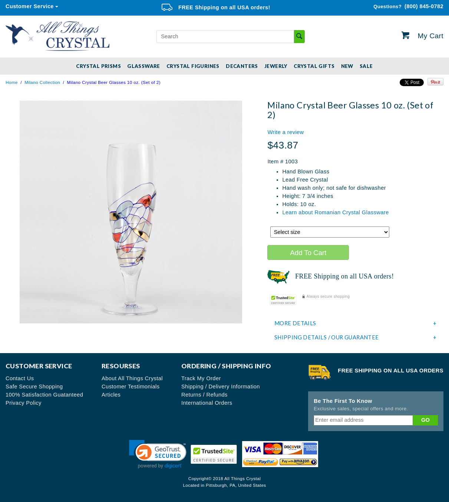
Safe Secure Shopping (34, 386)
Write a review (285, 132)
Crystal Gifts (314, 66)
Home (12, 82)
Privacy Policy (24, 403)
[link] (158, 454)
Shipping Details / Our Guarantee (355, 337)
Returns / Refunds (204, 395)
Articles (111, 395)
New (347, 66)
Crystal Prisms (98, 66)
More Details (355, 323)
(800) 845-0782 (408, 6)
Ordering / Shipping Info (226, 366)
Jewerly (275, 66)
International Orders (206, 403)
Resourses (121, 366)
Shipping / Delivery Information (220, 386)
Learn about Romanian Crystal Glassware (335, 212)
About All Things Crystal (132, 378)
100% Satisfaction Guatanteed (44, 395)
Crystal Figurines (192, 66)
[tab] (355, 323)
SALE (366, 66)
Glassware (143, 66)
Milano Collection (42, 82)
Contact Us (20, 378)
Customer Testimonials (130, 386)
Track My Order (201, 378)
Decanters (242, 66)
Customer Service (30, 6)
